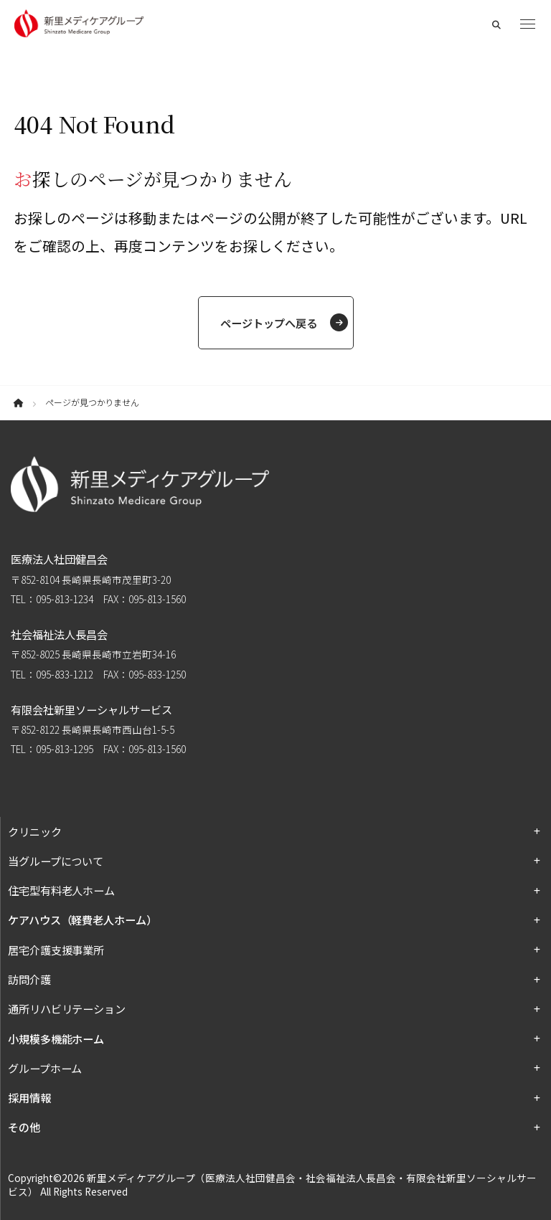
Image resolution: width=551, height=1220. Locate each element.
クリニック (35, 831)
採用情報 (29, 1097)
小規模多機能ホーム (56, 1038)
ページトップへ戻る (268, 323)
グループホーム (45, 1068)
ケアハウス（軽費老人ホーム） (82, 919)
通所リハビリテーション (67, 1008)
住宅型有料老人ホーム (61, 890)
